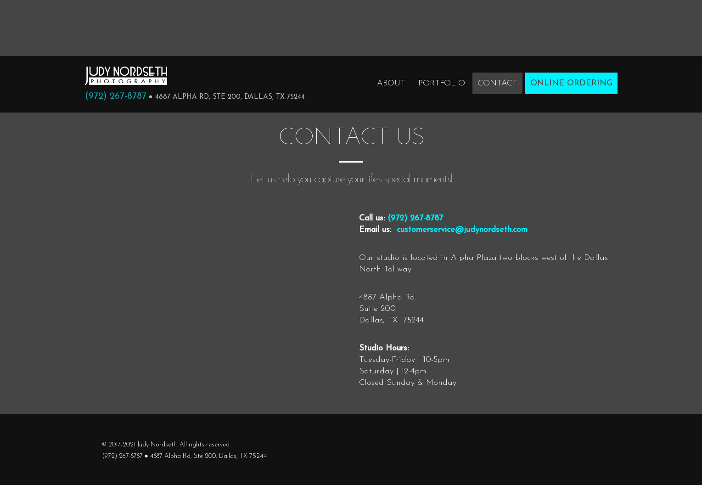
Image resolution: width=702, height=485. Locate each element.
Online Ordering (571, 83)
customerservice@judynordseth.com (462, 230)
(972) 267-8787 (115, 96)
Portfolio (441, 83)
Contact (497, 83)
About (391, 83)
